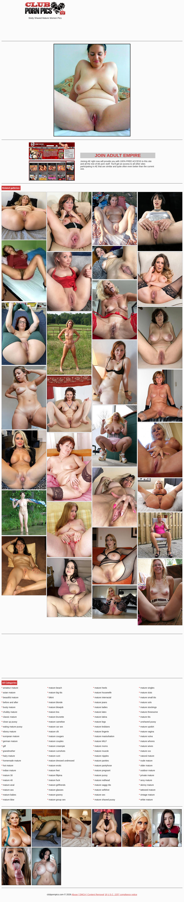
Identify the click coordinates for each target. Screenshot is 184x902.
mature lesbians (101, 726)
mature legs (99, 722)
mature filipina (54, 775)
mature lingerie (101, 731)
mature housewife (102, 692)
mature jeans (100, 702)
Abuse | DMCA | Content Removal (88, 894)
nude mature (146, 760)
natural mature (146, 756)
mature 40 (7, 780)
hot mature (7, 765)
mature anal (8, 785)
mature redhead (101, 780)
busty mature (8, 707)
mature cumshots (56, 751)
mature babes (9, 795)
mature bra (53, 712)
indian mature (9, 770)
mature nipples (101, 756)
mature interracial (102, 697)
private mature (146, 775)
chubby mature (9, 712)
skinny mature (146, 785)
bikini (50, 697)
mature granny (55, 795)
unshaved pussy (147, 722)
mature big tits (54, 692)
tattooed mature (147, 790)
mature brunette (55, 717)
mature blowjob (55, 707)
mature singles (146, 688)
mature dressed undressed (60, 760)
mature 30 (7, 775)
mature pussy (100, 775)
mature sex (99, 795)
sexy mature (145, 780)
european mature (10, 736)
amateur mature (10, 688)
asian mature (8, 692)
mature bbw (8, 799)
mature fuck (53, 780)
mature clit (53, 731)
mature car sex (55, 726)
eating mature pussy (12, 726)
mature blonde (55, 702)
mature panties (101, 760)
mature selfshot (101, 790)
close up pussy (9, 722)
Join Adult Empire (118, 155)
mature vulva (146, 736)
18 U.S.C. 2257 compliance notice (121, 894)
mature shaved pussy (104, 799)
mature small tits (147, 697)
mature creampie (56, 746)
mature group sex (56, 799)
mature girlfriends (56, 785)
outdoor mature (147, 770)
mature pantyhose (102, 765)
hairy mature (8, 756)
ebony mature (9, 731)
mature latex (99, 712)
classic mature (9, 717)
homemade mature (11, 760)
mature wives (146, 746)
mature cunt (53, 756)
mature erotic (54, 765)
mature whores (147, 741)
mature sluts (145, 692)
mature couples (55, 741)
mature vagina (146, 731)
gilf (4, 746)
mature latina (100, 717)
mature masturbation (103, 736)
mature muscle (101, 751)
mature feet (53, 770)
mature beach (54, 688)
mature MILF (100, 741)
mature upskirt (146, 726)
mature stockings (148, 707)
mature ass (8, 790)
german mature (9, 741)
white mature (146, 799)
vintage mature (147, 795)
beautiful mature (10, 697)
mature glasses (55, 790)
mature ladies (100, 707)
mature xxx (145, 751)
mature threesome (148, 712)
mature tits (145, 717)
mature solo (145, 702)
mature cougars (55, 736)
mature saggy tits (102, 785)
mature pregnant (101, 770)
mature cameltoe (56, 722)
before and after (10, 702)
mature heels (100, 688)
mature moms (100, 746)
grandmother (8, 751)
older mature (146, 765)
